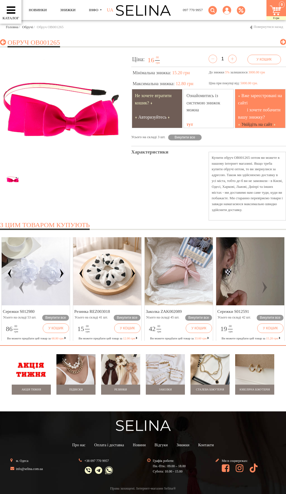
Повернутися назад (268, 27)
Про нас (79, 445)
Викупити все (185, 137)
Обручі (27, 27)
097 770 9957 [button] (193, 10)
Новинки (38, 10)
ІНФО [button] (94, 10)
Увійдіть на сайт (256, 124)
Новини (139, 445)
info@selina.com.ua (29, 469)
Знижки (183, 445)
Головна (12, 27)
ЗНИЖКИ (67, 10)
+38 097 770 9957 (96, 461)
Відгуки (161, 445)
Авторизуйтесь (152, 117)
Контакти (206, 445)
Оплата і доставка (109, 445)
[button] (227, 13)
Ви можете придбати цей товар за (107, 338)
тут (190, 124)
